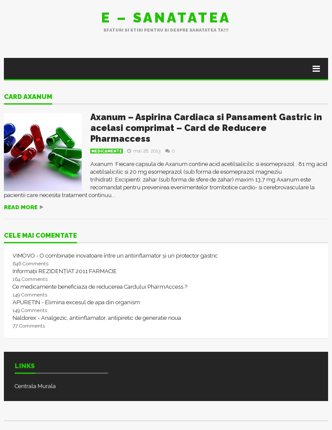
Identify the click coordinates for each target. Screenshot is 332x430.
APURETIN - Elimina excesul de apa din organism (76, 302)
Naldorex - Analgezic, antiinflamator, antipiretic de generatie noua (97, 318)
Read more (21, 207)
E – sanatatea (166, 17)
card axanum (28, 97)
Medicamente (106, 151)
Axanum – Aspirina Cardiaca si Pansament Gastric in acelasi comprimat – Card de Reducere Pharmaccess (206, 128)
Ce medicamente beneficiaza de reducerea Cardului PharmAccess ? (100, 286)
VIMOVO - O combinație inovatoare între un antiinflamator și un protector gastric (115, 255)
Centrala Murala (35, 386)
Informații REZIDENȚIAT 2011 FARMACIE (65, 271)
